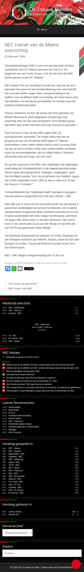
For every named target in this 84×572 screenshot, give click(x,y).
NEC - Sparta (14, 468)
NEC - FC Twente (16, 490)
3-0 (76, 462)
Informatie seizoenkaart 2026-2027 (20, 374)
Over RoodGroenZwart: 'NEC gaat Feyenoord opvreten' (29, 384)
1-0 (76, 459)
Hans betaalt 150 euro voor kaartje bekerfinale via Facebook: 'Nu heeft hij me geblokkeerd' (43, 387)
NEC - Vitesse (14, 448)
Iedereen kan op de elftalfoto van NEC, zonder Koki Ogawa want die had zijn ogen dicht (42, 368)
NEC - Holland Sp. (16, 459)
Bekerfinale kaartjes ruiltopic (20, 424)
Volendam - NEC (15, 457)
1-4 (76, 482)
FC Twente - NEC (16, 338)
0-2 (76, 490)
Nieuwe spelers (15, 418)
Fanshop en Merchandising (20, 416)
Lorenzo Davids (15, 512)
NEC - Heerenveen (16, 308)
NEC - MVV (13, 473)
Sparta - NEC (14, 462)
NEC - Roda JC (15, 310)
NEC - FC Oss (14, 484)
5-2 (76, 468)
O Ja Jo (12, 413)
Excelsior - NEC (15, 313)
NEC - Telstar (14, 341)
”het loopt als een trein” (22, 283)
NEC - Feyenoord (42, 324)
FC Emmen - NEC (16, 493)
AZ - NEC (12, 336)
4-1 (76, 465)
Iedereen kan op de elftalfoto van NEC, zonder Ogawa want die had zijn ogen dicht (40, 365)
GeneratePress (66, 567)
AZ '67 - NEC (14, 465)
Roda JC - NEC (15, 479)
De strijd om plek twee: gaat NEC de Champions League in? (31, 378)
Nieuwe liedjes (14, 407)
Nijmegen (12, 429)
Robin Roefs (14, 410)
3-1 (76, 471)
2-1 (76, 448)
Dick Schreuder (15, 432)
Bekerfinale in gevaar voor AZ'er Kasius (22, 357)
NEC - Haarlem (15, 451)
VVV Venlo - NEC (16, 482)
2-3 (76, 476)
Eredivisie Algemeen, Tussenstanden (24, 427)
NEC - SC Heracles (17, 476)
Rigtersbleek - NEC (17, 454)
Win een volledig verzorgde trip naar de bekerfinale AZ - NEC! (31, 381)
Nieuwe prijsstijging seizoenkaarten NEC (23, 371)
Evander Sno (14, 514)
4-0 (76, 479)
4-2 (76, 454)
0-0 (76, 493)
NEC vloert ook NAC (20, 288)
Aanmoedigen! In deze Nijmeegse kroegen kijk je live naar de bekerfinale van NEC (40, 391)
